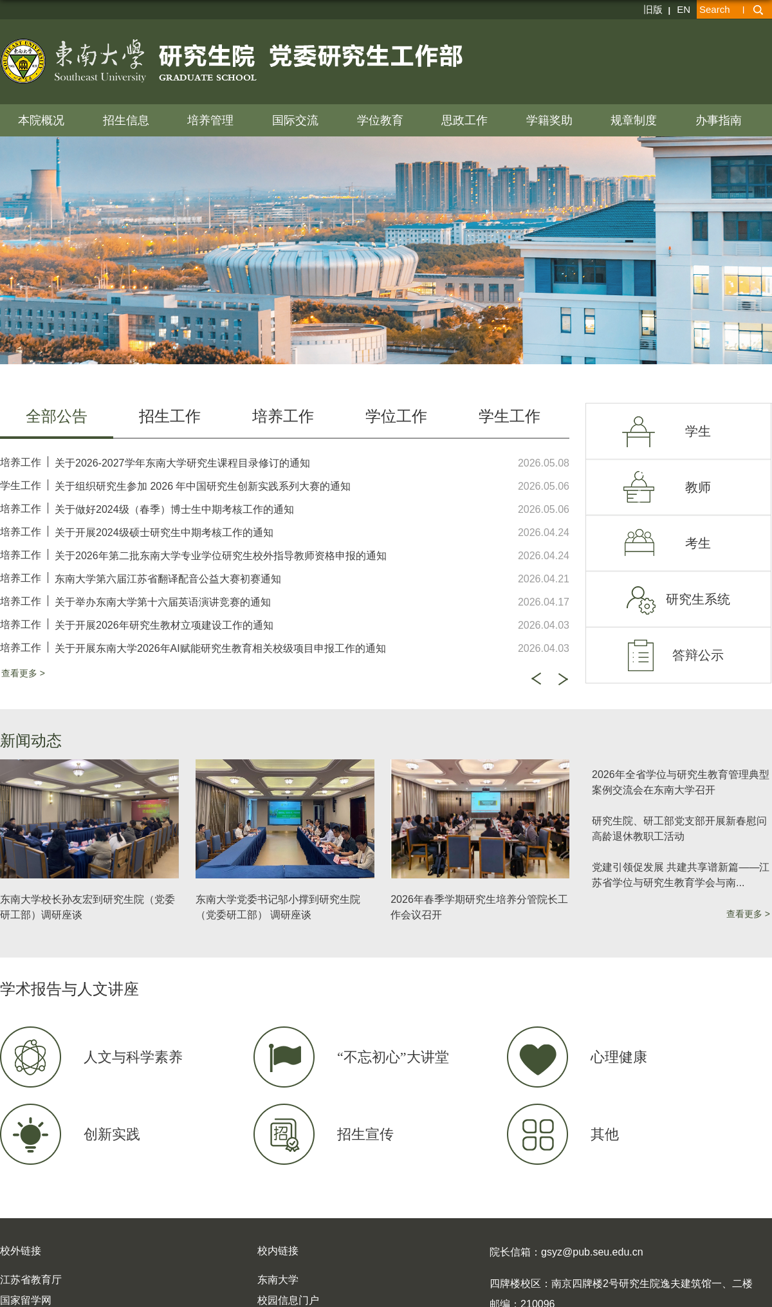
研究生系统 (698, 599)
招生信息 (126, 120)
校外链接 (20, 1250)
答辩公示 (698, 655)
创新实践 (112, 1134)
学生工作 (20, 485)
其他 (605, 1134)
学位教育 (380, 120)
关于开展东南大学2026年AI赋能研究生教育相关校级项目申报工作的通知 (220, 648)
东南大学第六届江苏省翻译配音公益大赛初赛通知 (168, 578)
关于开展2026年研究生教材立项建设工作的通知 (164, 625)
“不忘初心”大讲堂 (393, 1057)
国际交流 (295, 120)
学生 (698, 431)
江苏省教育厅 (31, 1279)
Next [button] (562, 679)
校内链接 (278, 1250)
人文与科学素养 (133, 1057)
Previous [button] (535, 678)
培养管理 (210, 120)
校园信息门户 (288, 1300)
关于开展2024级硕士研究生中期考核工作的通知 (164, 532)
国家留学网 (25, 1300)
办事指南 (718, 120)
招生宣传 (365, 1134)
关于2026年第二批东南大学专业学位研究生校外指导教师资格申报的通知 (221, 555)
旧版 (653, 9)
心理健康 (619, 1057)
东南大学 (278, 1279)
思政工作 (464, 120)
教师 (698, 487)
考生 (698, 543)
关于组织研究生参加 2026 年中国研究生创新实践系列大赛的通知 (203, 486)
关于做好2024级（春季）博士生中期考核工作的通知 (174, 509)
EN (683, 9)
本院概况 (41, 120)
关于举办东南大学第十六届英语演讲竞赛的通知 (163, 602)
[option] (284, 555)
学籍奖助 (549, 120)
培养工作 (20, 462)
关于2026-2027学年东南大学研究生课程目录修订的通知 (182, 463)
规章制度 (634, 120)
